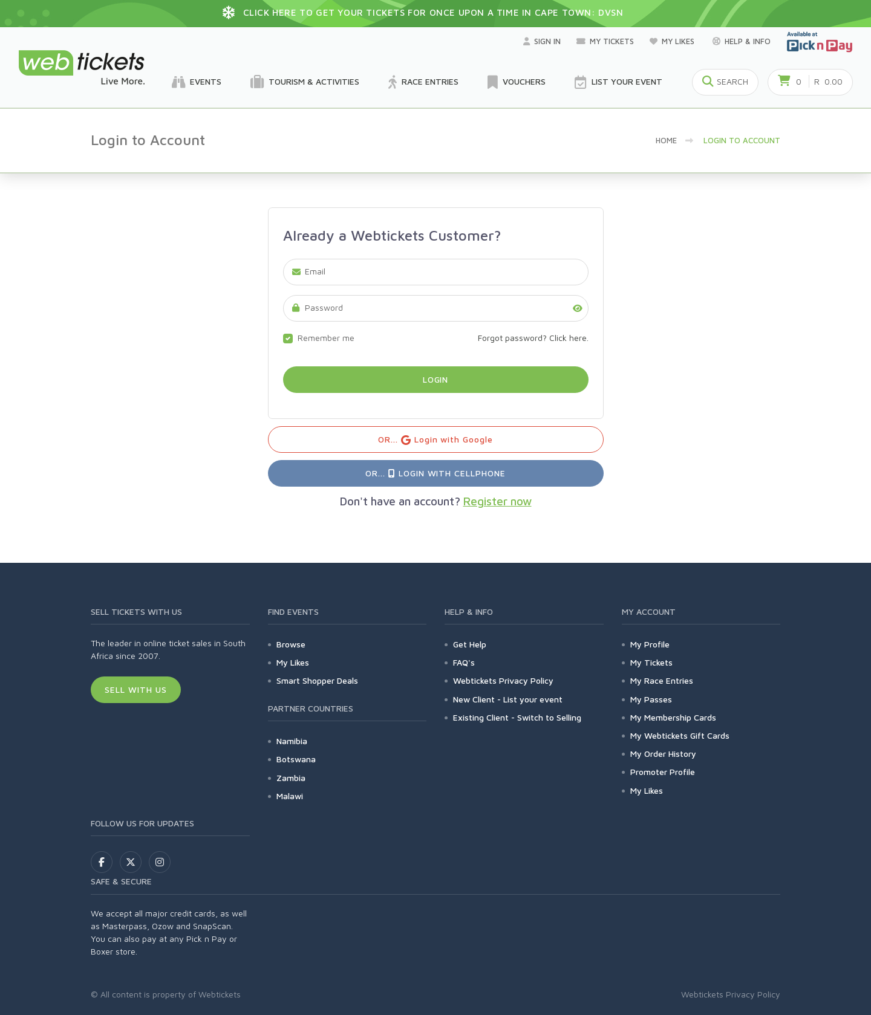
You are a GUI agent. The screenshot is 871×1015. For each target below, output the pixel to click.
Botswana (296, 759)
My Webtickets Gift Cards (679, 735)
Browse (290, 644)
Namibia (291, 741)
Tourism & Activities (304, 82)
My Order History (663, 753)
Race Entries (423, 82)
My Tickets (605, 41)
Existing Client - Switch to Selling (517, 717)
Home (666, 140)
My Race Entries (661, 680)
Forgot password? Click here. (533, 337)
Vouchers (517, 82)
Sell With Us (136, 689)
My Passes (651, 699)
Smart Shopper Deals (317, 680)
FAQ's (464, 662)
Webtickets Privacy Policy (503, 680)
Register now (497, 501)
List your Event (618, 82)
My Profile (650, 644)
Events (196, 82)
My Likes (673, 41)
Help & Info (742, 41)
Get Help (469, 644)
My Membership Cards (673, 717)
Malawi (289, 796)
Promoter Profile (662, 772)
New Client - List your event (508, 699)
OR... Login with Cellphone (435, 473)
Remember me (326, 337)
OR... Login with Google (436, 440)
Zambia (290, 778)
